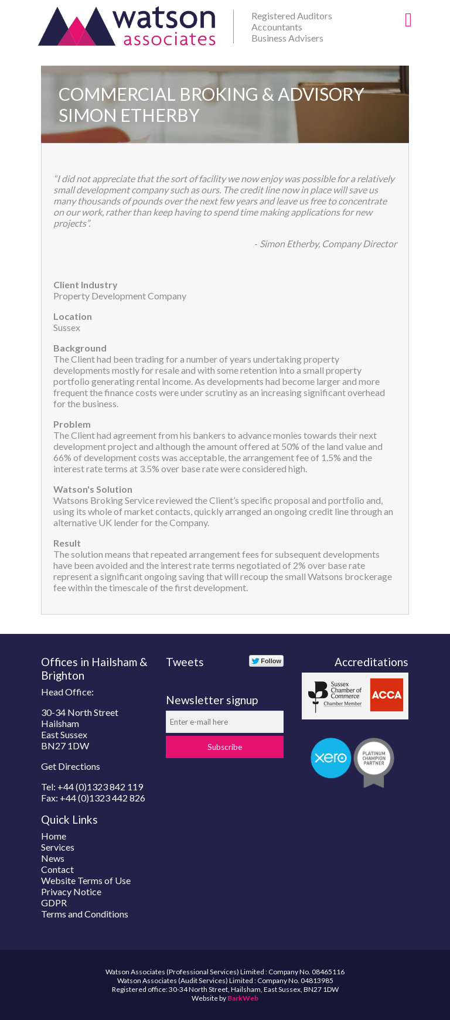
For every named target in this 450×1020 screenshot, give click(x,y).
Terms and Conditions (84, 913)
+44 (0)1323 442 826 (102, 797)
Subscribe (224, 747)
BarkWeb (242, 998)
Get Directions (70, 766)
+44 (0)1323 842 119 (100, 786)
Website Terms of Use (86, 880)
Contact (57, 869)
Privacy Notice (71, 891)
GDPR (54, 902)
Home (53, 835)
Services (57, 846)
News (52, 858)
